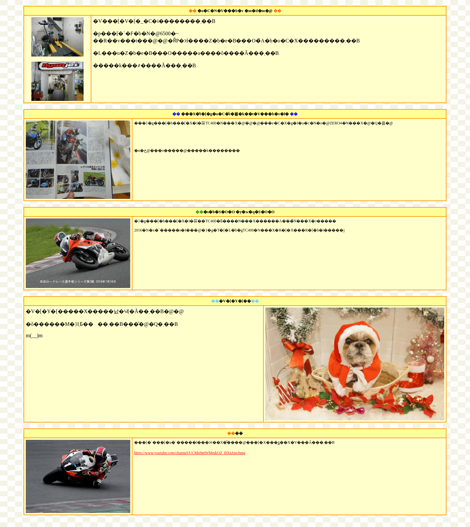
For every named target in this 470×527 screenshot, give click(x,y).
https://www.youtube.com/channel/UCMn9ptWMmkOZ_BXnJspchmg (189, 453)
